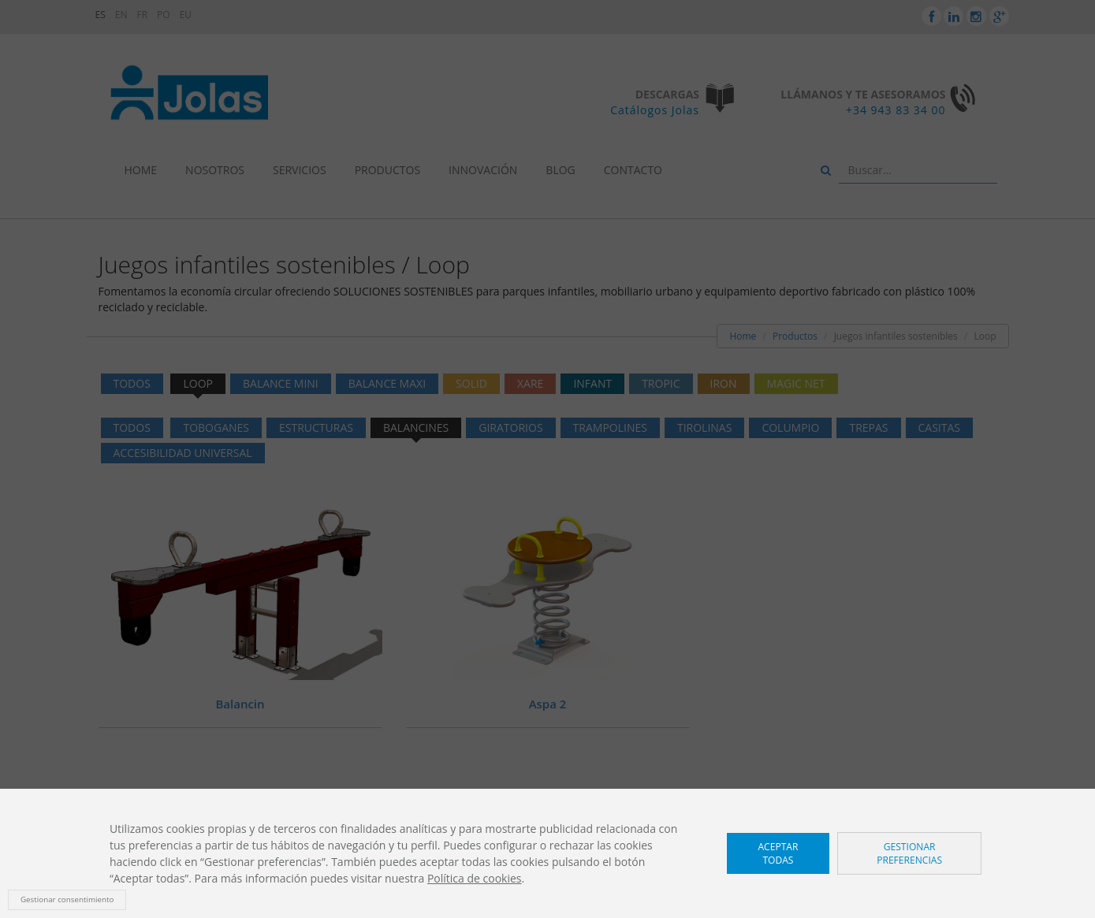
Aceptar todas (778, 853)
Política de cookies (474, 878)
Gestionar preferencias (909, 853)
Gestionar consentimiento (67, 899)
